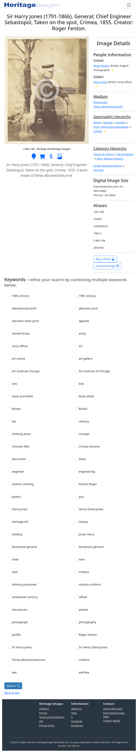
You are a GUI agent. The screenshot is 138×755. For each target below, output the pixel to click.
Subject (98, 77)
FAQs (74, 713)
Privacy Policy (47, 725)
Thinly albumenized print (108, 106)
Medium (100, 96)
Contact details (111, 720)
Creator (98, 60)
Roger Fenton (101, 65)
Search (13, 686)
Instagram (77, 725)
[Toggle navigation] (129, 5)
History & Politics (103, 154)
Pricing (43, 713)
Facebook (76, 721)
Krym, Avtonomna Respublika (110, 127)
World (96, 122)
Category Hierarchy (109, 148)
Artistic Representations (107, 165)
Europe (107, 122)
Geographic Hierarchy (112, 116)
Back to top (12, 693)
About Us (76, 708)
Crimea (97, 131)
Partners (44, 708)
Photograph (100, 102)
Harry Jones (100, 82)
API (41, 721)
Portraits (98, 170)
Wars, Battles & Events (109, 158)
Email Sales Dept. (113, 708)
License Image (107, 266)
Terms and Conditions (51, 717)
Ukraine (120, 122)
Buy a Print (105, 259)
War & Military (125, 154)
